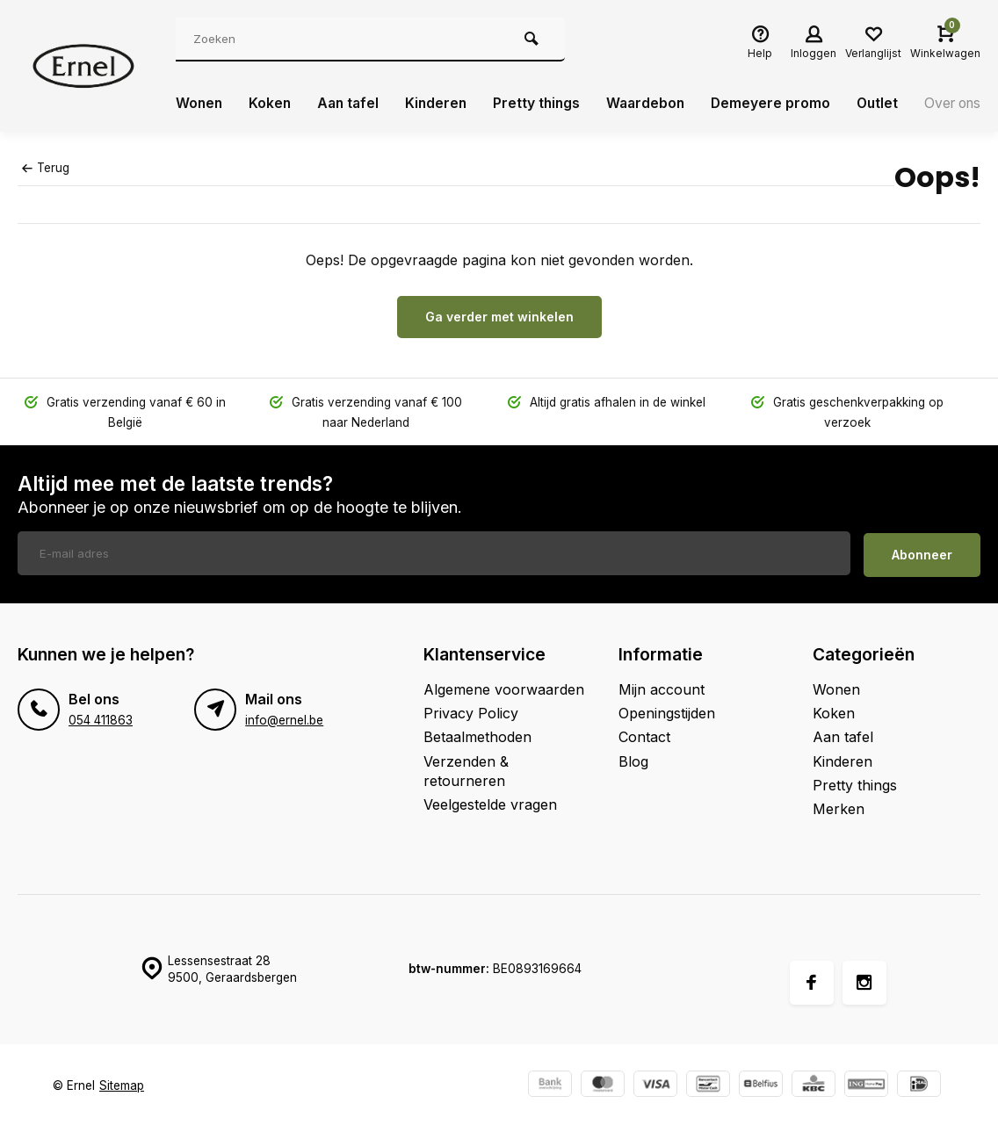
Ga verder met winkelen (499, 316)
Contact (644, 735)
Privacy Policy (470, 710)
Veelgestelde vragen (490, 802)
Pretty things (544, 103)
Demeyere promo (782, 103)
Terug (45, 168)
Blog (633, 759)
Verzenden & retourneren (466, 768)
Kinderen (442, 103)
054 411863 (101, 717)
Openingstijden (666, 710)
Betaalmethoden (477, 735)
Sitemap (121, 1083)
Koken (271, 103)
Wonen (200, 103)
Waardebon (655, 103)
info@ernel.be (284, 717)
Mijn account (661, 687)
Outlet (890, 103)
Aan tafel (352, 103)
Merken (838, 807)
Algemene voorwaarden (503, 687)
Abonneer (922, 551)
